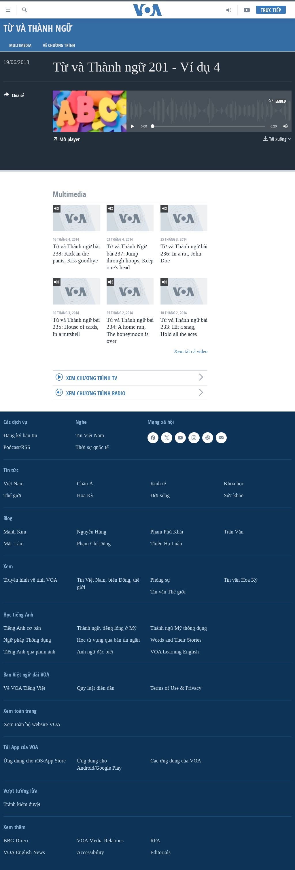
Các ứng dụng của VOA (175, 760)
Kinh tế (158, 483)
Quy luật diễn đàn (95, 688)
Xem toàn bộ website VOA (31, 724)
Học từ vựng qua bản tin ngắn (108, 640)
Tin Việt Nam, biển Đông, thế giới (108, 584)
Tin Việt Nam (89, 435)
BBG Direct (16, 840)
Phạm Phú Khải (166, 532)
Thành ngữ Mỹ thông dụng (178, 628)
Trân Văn (233, 532)
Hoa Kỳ (85, 495)
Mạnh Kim (14, 532)
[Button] (14, 97)
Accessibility (90, 852)
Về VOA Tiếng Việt (24, 688)
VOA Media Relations (100, 840)
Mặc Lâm (13, 543)
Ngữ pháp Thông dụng (27, 640)
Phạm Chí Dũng (94, 543)
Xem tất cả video (190, 351)
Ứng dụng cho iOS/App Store (34, 760)
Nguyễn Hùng (91, 532)
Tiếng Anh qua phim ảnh (29, 651)
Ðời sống (160, 495)
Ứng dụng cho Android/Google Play (99, 764)
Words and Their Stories (175, 640)
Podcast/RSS (16, 447)
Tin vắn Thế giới (168, 592)
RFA (155, 840)
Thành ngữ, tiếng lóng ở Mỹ (107, 628)
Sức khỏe (233, 495)
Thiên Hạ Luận (166, 543)
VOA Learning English (174, 651)
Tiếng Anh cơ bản (22, 628)
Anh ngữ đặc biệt (95, 651)
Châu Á (85, 483)
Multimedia (20, 45)
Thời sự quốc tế (92, 447)
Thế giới (12, 495)
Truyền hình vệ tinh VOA (30, 580)
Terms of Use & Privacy (175, 688)
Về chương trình (59, 45)
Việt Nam (13, 483)
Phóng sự (160, 580)
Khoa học (234, 483)
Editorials (160, 852)
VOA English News (24, 852)
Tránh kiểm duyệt (21, 804)
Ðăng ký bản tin (20, 435)
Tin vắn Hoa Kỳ (241, 580)
